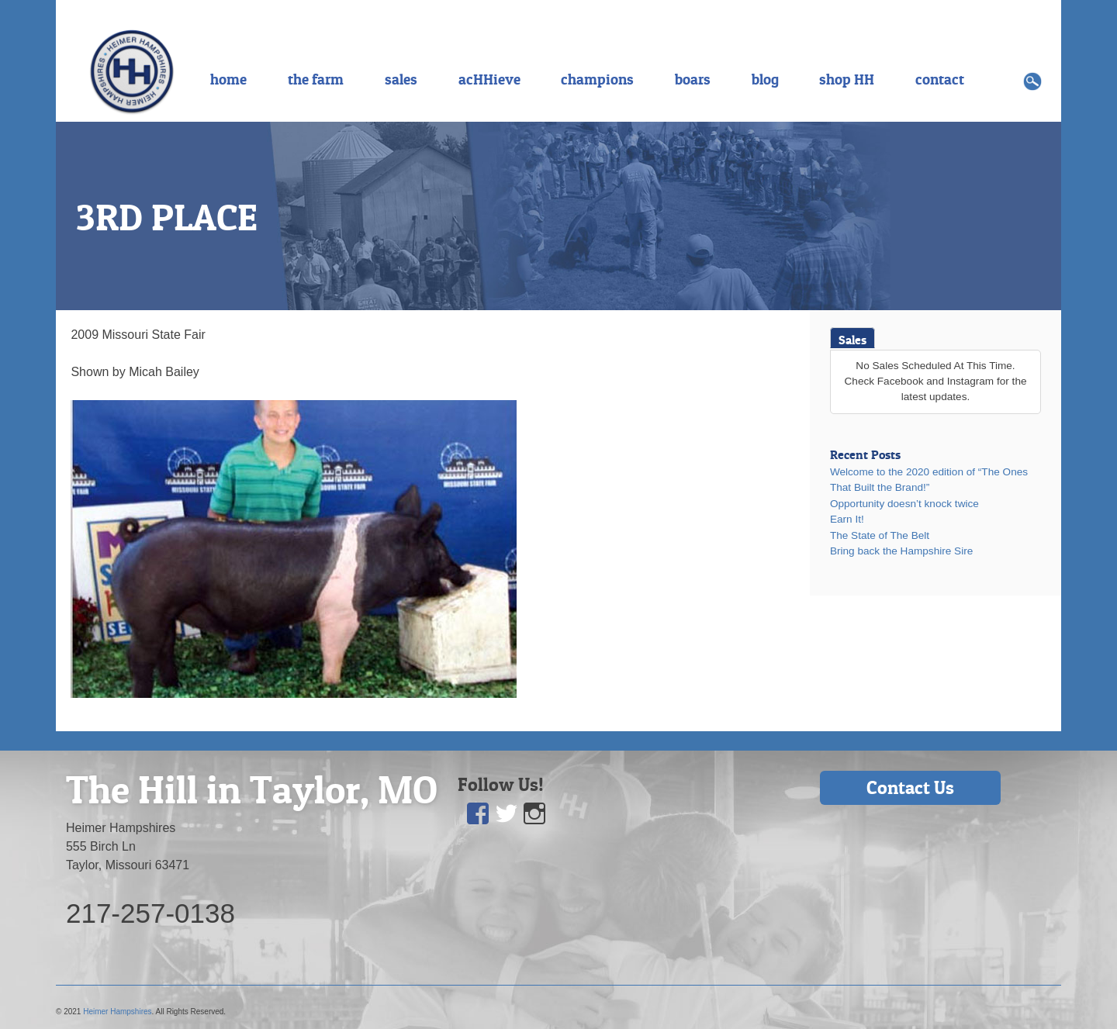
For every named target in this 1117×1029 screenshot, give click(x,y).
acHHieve (489, 79)
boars (693, 79)
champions (597, 79)
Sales (852, 339)
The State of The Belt (879, 535)
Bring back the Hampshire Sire (901, 551)
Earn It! (847, 519)
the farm (316, 79)
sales (401, 79)
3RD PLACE (167, 217)
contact (939, 79)
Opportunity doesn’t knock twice (904, 503)
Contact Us (910, 787)
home (228, 79)
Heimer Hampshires (117, 1011)
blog (765, 79)
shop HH (846, 79)
